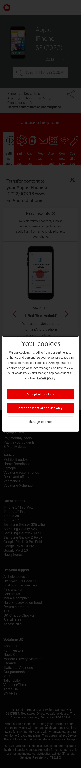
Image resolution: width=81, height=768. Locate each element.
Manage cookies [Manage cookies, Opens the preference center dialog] (40, 422)
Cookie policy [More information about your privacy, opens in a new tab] (46, 378)
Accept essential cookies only (40, 408)
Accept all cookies (40, 394)
